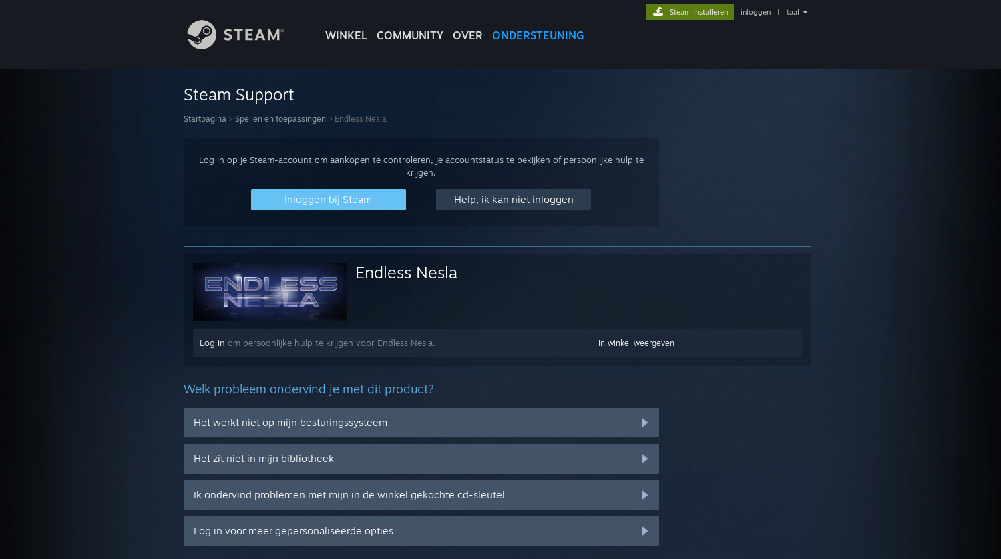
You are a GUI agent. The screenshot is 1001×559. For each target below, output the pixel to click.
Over (468, 35)
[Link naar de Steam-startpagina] (246, 45)
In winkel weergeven (636, 343)
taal (793, 12)
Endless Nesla (406, 272)
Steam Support (239, 94)
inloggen (756, 12)
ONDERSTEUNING (538, 35)
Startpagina (205, 119)
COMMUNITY (410, 35)
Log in (212, 342)
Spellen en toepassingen (280, 119)
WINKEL (346, 35)
